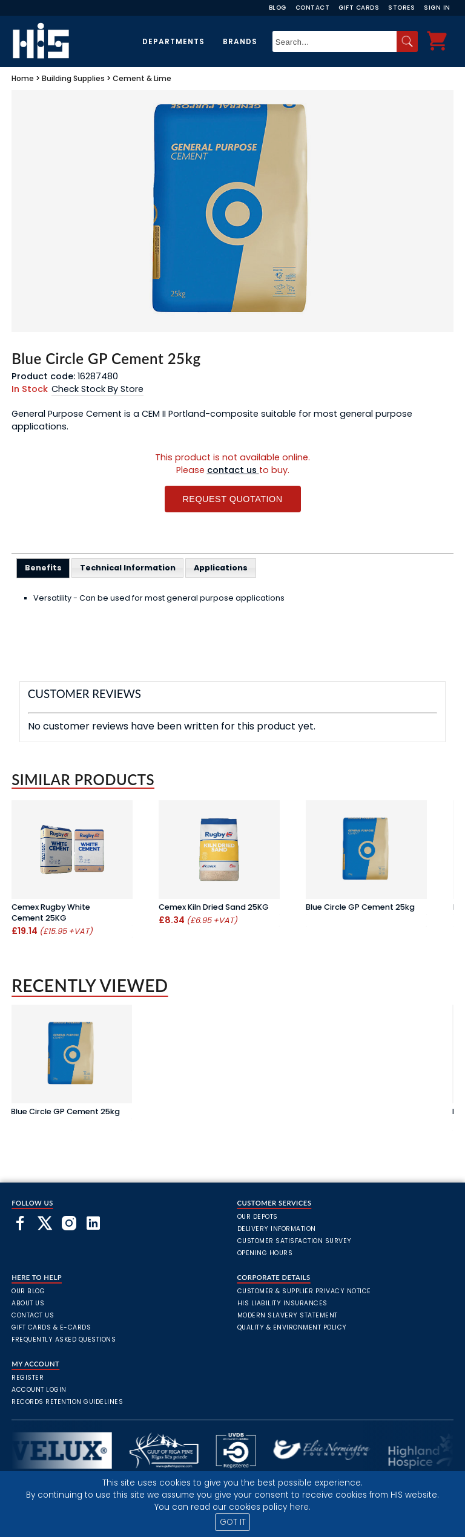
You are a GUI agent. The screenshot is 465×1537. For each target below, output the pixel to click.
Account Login (39, 1389)
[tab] (43, 568)
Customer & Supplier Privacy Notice (304, 1291)
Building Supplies (73, 78)
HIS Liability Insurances (282, 1303)
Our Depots (257, 1216)
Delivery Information (276, 1228)
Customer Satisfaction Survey (294, 1240)
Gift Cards (358, 7)
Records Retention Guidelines (67, 1401)
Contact (312, 7)
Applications (221, 568)
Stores (401, 7)
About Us (28, 1303)
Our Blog (28, 1291)
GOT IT (233, 1522)
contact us (233, 470)
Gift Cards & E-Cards (51, 1327)
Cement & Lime (142, 78)
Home (23, 78)
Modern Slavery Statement (287, 1315)
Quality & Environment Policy (292, 1327)
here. (300, 1507)
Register (28, 1377)
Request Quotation (232, 499)
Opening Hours (265, 1253)
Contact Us (33, 1315)
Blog (277, 7)
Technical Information (128, 568)
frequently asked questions (64, 1339)
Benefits (43, 568)
